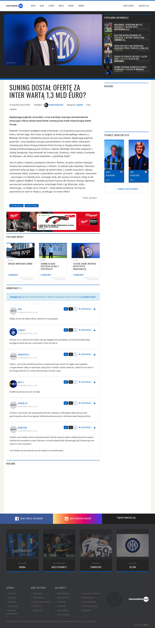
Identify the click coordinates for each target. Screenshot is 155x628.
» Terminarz (60, 601)
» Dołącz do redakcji (40, 601)
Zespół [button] (51, 6)
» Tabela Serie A (87, 597)
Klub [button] (42, 6)
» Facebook (36, 610)
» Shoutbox (36, 606)
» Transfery (60, 606)
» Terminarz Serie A (88, 606)
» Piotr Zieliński (62, 614)
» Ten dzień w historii (89, 593)
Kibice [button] (71, 6)
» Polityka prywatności (12, 612)
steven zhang (31, 205)
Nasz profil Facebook (28, 519)
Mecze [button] (61, 6)
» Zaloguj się (36, 593)
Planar (146, 624)
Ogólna (79, 104)
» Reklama (11, 601)
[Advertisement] (53, 489)
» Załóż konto (37, 597)
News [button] (33, 6)
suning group (16, 205)
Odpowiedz (85, 309)
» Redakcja (11, 597)
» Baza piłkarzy (62, 593)
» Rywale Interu (62, 597)
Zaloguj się (144, 6)
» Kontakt (11, 593)
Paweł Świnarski (53, 104)
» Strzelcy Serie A (88, 601)
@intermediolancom (77, 519)
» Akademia (85, 610)
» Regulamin (12, 606)
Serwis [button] (81, 6)
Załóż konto (128, 6)
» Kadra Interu (61, 610)
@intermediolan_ (126, 517)
